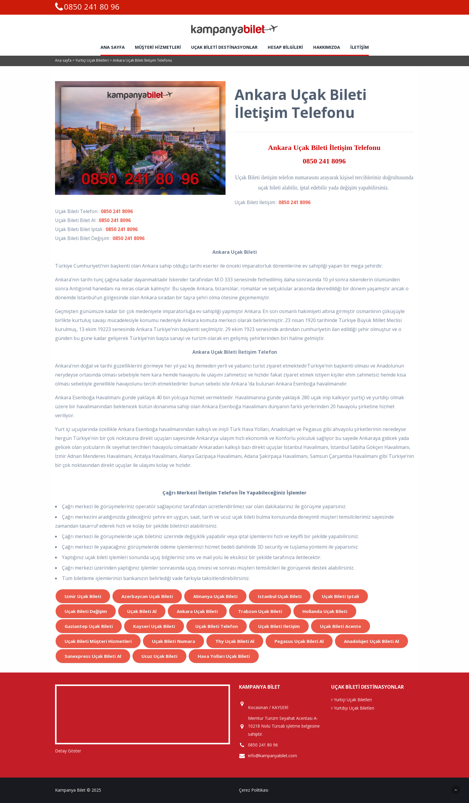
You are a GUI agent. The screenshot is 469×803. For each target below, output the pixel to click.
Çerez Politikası (253, 790)
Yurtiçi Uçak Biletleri (92, 60)
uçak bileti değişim (86, 611)
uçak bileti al (141, 611)
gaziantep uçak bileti (89, 626)
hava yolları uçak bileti (224, 656)
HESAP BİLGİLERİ (285, 47)
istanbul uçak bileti (280, 596)
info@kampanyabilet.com (272, 756)
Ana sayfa (112, 47)
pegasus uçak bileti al (299, 641)
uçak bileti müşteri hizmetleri (98, 641)
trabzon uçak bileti (260, 611)
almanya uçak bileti (215, 596)
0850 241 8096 (324, 161)
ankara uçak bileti (197, 611)
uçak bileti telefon (216, 626)
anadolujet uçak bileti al (371, 641)
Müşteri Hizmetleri (158, 47)
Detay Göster (68, 751)
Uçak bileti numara (173, 641)
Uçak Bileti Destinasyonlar (224, 47)
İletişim (359, 47)
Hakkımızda (326, 47)
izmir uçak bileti (83, 596)
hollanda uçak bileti (324, 611)
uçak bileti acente (340, 626)
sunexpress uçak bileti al (93, 656)
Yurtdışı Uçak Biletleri (352, 708)
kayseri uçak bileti (154, 626)
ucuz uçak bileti (159, 656)
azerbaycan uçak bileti (147, 596)
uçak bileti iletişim (279, 626)
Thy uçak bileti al (234, 641)
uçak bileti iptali (340, 596)
